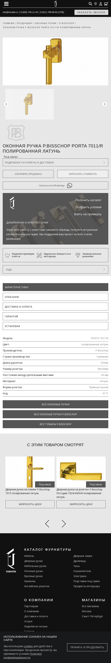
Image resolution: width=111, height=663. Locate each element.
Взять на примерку (87, 214)
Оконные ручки (33, 571)
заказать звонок (91, 12)
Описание (12, 297)
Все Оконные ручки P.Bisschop (55, 414)
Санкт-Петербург (92, 616)
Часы (76, 566)
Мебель (29, 556)
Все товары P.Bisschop (55, 424)
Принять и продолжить (87, 647)
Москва (86, 611)
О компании (31, 611)
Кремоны (29, 581)
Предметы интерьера (86, 586)
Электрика (79, 576)
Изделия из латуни (35, 626)
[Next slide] (64, 524)
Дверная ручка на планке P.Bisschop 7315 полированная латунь (27, 491)
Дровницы (79, 561)
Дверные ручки (33, 561)
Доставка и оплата (18, 306)
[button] (104, 104)
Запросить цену (30, 504)
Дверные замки (82, 556)
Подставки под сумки (86, 581)
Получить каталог (88, 200)
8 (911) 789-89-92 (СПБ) (52, 12)
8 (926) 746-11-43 (29, 12)
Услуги (28, 621)
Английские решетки (36, 586)
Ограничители (82, 571)
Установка (12, 326)
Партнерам (31, 606)
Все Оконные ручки (55, 404)
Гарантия (11, 316)
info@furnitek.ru (10, 12)
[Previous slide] (47, 524)
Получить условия (88, 207)
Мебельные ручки (35, 566)
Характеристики (16, 287)
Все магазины (90, 606)
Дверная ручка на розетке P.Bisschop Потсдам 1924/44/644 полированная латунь (79, 493)
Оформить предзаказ (28, 174)
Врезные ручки (33, 576)
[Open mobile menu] (6, 4)
